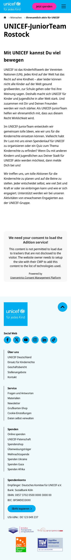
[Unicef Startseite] (16, 6)
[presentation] (63, 6)
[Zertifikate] (35, 539)
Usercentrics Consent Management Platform (35, 277)
